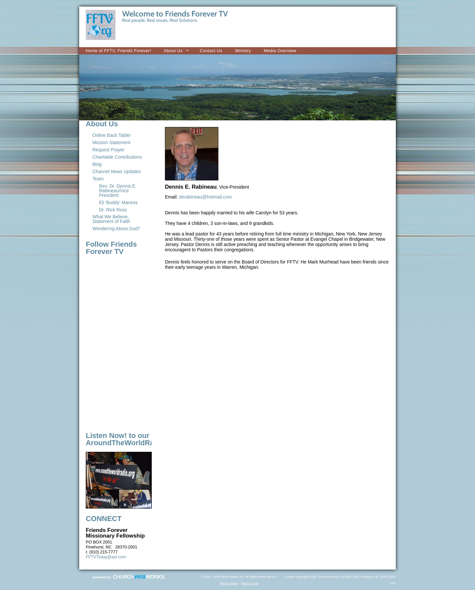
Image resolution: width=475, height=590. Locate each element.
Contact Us (211, 50)
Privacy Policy (229, 583)
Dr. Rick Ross (113, 209)
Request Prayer (108, 149)
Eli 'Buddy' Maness (118, 202)
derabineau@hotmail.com (205, 197)
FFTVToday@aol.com (106, 557)
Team (98, 178)
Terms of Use (249, 583)
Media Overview (280, 50)
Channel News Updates (116, 171)
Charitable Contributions (117, 157)
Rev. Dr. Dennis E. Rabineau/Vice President (118, 190)
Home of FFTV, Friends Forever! (118, 50)
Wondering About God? (116, 228)
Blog (97, 164)
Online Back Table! (111, 135)
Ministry (243, 50)
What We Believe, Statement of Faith (111, 219)
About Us (173, 50)
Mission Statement (111, 142)
